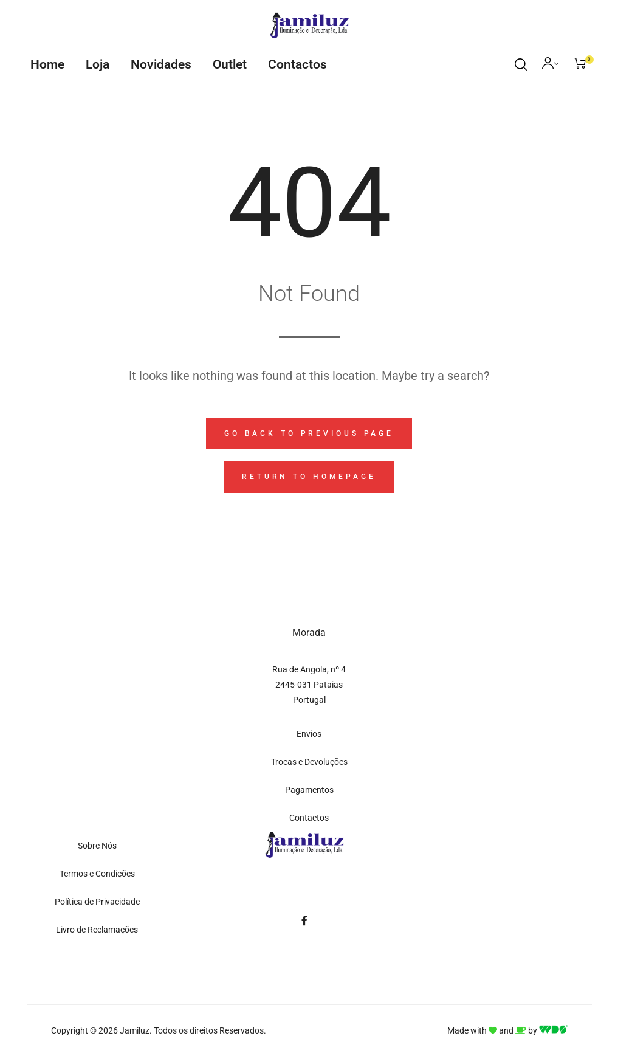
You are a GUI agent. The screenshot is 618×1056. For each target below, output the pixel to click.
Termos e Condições (97, 873)
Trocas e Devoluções (309, 762)
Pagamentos (309, 790)
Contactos (297, 64)
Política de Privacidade (97, 901)
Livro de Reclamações (97, 929)
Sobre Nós (97, 846)
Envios (309, 734)
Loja (97, 64)
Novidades (161, 64)
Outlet (230, 64)
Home (47, 64)
